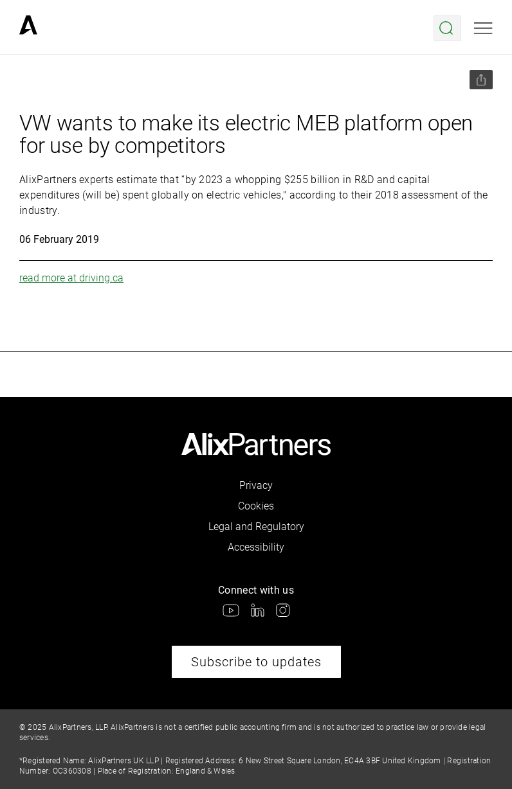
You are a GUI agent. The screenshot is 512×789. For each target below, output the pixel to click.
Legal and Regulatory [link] (256, 526)
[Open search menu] (447, 28)
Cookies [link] (256, 506)
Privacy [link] (256, 485)
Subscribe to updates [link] (256, 661)
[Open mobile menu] (483, 28)
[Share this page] (481, 79)
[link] (28, 28)
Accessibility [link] (256, 547)
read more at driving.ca (71, 278)
